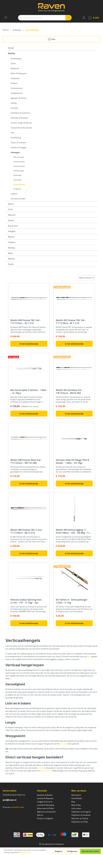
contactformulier (17, 807)
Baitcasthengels (18, 157)
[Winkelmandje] (93, 17)
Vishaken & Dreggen (19, 147)
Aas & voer (13, 225)
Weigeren (58, 851)
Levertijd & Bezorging (45, 805)
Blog (73, 801)
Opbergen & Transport (19, 117)
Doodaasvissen (17, 88)
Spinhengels (17, 179)
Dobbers (14, 83)
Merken (11, 258)
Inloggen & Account (44, 801)
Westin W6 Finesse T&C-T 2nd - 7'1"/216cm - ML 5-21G (26, 531)
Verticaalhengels (19, 184)
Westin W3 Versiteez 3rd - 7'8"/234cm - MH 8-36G (69, 392)
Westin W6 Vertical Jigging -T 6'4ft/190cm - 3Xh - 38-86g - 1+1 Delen (73, 531)
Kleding (13, 103)
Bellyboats (15, 68)
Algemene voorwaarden (46, 811)
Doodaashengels (19, 161)
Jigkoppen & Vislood (18, 98)
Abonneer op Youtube (79, 818)
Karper (11, 47)
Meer (10, 253)
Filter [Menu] (51, 39)
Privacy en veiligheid (45, 818)
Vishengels (15, 152)
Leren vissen (76, 808)
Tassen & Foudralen (18, 142)
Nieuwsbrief (76, 795)
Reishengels (17, 175)
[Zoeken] (68, 17)
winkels (41, 767)
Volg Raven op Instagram (81, 811)
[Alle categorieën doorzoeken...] (41, 17)
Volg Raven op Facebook (80, 815)
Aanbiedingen (16, 58)
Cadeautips (15, 78)
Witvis (11, 203)
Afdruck (40, 815)
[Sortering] (86, 277)
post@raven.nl (9, 799)
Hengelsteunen (17, 93)
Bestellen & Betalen (45, 795)
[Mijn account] (84, 17)
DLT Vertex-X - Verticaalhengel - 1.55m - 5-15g (72, 601)
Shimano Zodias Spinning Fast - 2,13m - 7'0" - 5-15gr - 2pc (26, 601)
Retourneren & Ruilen (45, 808)
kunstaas (63, 743)
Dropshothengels (19, 166)
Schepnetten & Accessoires (21, 127)
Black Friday (76, 805)
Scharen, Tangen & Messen (21, 122)
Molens (11, 236)
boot (89, 656)
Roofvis (11, 53)
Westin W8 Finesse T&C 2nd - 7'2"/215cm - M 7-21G (25, 322)
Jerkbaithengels (18, 170)
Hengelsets (17, 189)
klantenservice (45, 770)
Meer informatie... (26, 852)
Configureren (72, 851)
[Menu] (6, 17)
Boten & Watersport (19, 73)
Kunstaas (14, 107)
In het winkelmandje (28, 343)
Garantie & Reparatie (45, 798)
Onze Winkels (76, 798)
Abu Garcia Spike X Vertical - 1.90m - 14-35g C (28, 392)
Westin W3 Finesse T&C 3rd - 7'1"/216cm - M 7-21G (71, 322)
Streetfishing (16, 137)
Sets (12, 132)
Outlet (13, 63)
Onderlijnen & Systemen (20, 112)
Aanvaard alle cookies (90, 851)
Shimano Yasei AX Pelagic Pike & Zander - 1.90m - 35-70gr (72, 461)
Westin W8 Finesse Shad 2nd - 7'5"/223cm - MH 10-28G (26, 461)
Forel (10, 209)
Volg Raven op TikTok (79, 821)
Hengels (11, 231)
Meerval (11, 214)
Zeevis (11, 220)
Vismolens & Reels (18, 198)
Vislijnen (14, 193)
